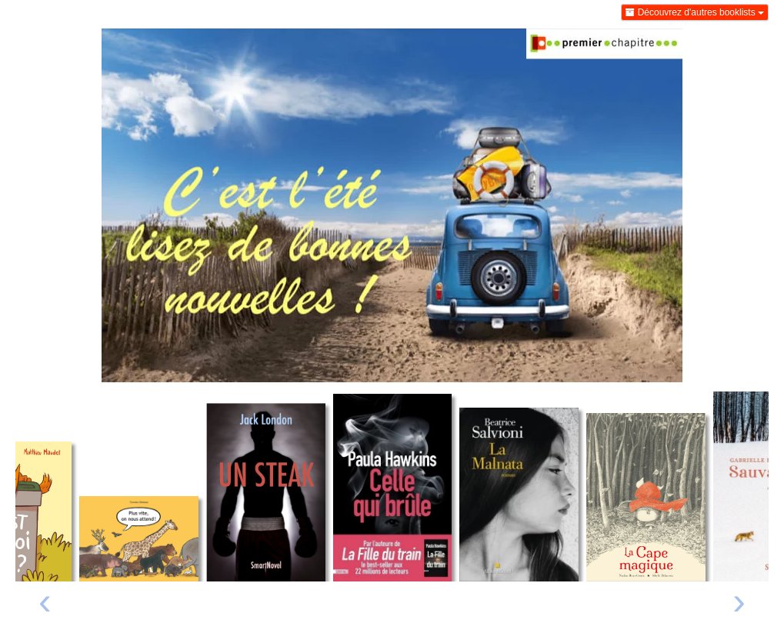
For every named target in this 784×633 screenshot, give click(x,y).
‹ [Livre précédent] (45, 600)
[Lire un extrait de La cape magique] (646, 497)
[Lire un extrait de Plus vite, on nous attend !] (139, 538)
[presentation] (45, 604)
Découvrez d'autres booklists (695, 12)
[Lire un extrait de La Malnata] (519, 494)
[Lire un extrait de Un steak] (265, 492)
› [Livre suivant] (739, 600)
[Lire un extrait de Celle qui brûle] (392, 487)
